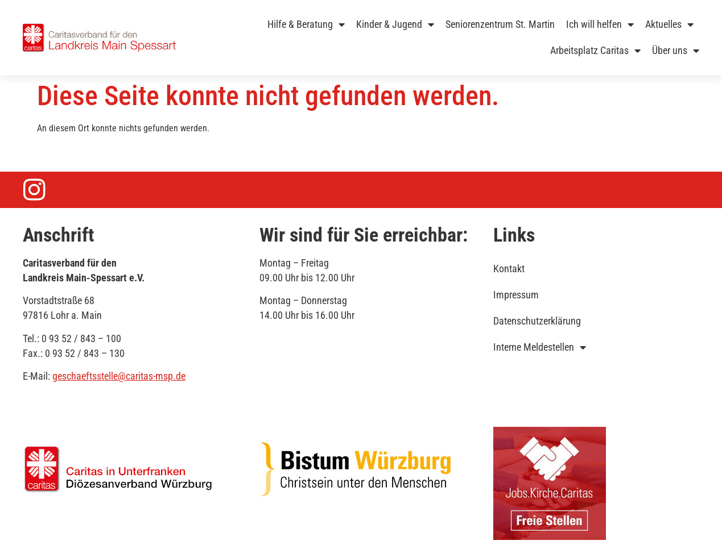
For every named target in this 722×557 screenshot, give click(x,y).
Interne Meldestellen (539, 347)
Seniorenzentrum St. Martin (500, 24)
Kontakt (509, 269)
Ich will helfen (600, 24)
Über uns (675, 50)
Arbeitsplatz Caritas (595, 50)
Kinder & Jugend (395, 24)
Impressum (516, 295)
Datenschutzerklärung (537, 321)
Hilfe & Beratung (306, 24)
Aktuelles (669, 24)
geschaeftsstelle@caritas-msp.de (118, 376)
